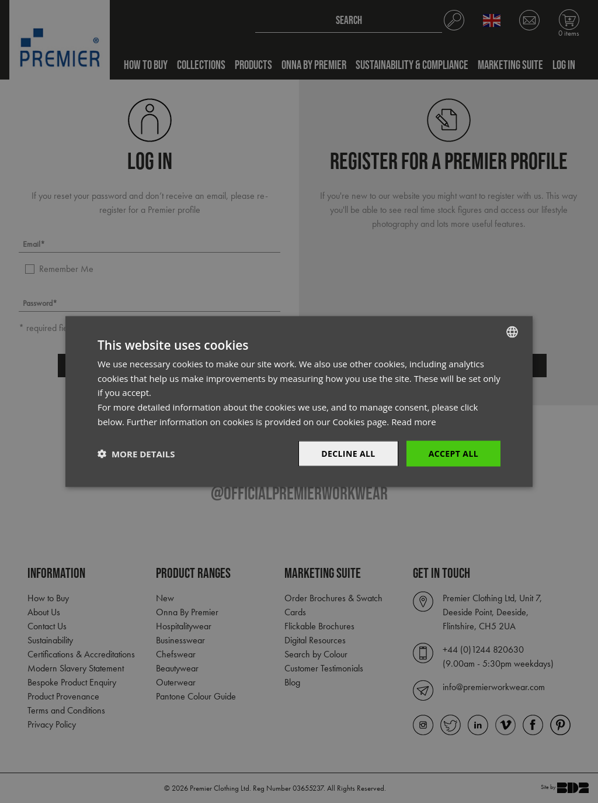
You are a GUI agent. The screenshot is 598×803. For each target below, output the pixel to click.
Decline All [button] (348, 453)
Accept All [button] (453, 453)
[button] (136, 454)
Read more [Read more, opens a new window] (413, 421)
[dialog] (299, 401)
